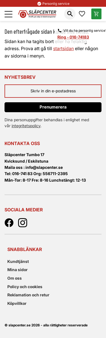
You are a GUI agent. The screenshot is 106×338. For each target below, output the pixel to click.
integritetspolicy (26, 125)
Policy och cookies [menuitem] (24, 286)
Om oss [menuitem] (14, 278)
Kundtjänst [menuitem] (18, 261)
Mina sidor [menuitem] (17, 269)
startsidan (63, 48)
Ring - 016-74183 (73, 37)
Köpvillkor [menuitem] (17, 303)
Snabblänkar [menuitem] (24, 249)
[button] (8, 14)
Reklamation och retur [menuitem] (28, 294)
